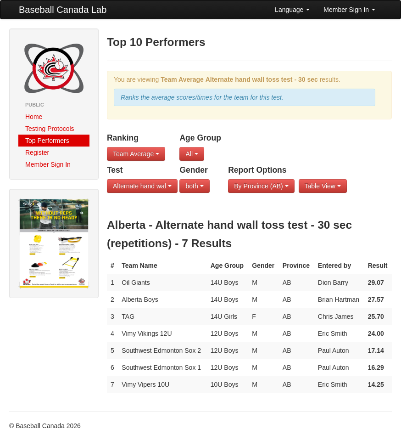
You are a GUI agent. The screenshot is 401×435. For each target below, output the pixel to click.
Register (37, 152)
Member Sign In (349, 9)
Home (33, 116)
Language (292, 9)
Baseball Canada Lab (62, 10)
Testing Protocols (49, 128)
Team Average (136, 154)
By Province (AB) (261, 186)
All (191, 154)
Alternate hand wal (142, 186)
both (194, 186)
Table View (323, 186)
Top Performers (47, 140)
